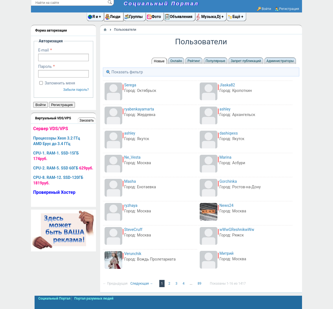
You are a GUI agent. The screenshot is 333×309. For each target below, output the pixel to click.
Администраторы (280, 61)
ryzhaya (130, 205)
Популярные (215, 61)
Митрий (226, 253)
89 (199, 283)
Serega (130, 85)
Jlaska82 (227, 85)
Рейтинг (194, 61)
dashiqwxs (228, 133)
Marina (225, 157)
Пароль (45, 66)
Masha (130, 181)
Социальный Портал (161, 3)
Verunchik (132, 253)
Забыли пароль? (76, 90)
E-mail (43, 50)
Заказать (87, 120)
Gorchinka (228, 181)
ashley (224, 109)
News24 (226, 205)
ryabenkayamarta (139, 109)
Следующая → (142, 283)
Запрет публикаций (246, 61)
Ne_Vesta (132, 157)
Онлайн (176, 61)
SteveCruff (133, 229)
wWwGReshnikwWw (236, 229)
